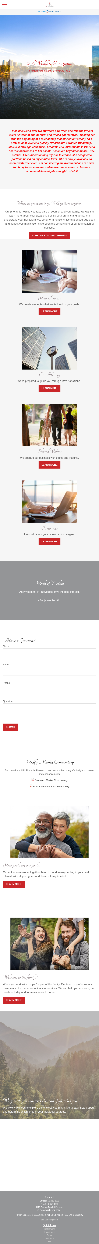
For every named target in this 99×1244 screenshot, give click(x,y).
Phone (6, 683)
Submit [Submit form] (10, 727)
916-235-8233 (52, 1201)
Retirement (49, 1229)
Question (8, 701)
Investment (49, 1232)
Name (6, 646)
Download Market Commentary (51, 780)
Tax (49, 1241)
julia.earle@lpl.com (49, 1219)
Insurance (49, 1238)
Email (6, 664)
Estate (50, 1235)
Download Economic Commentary (50, 786)
